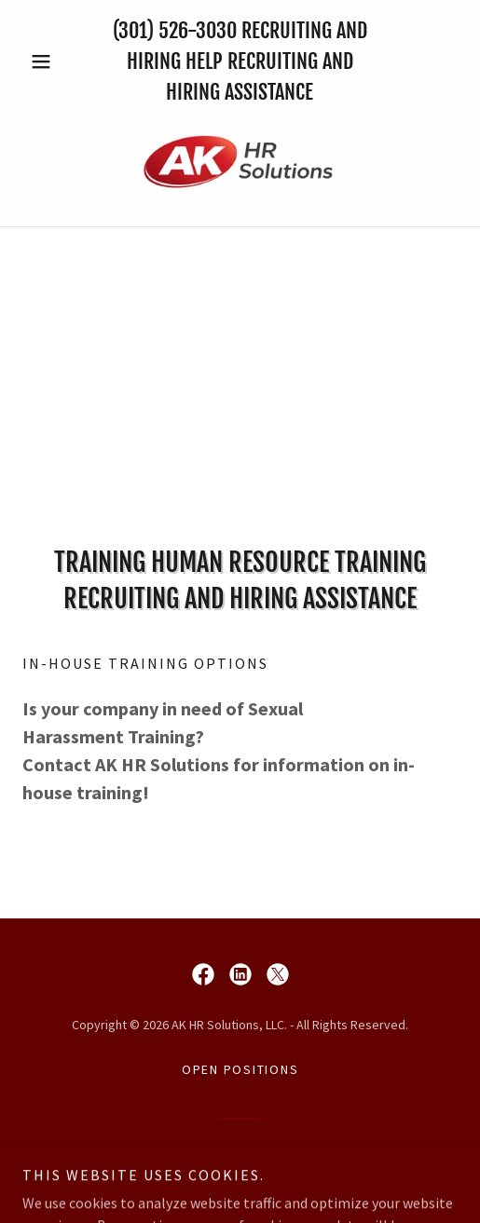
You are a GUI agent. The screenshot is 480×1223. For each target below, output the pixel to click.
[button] (55, 61)
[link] (240, 163)
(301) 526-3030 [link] (175, 30)
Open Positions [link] (240, 1069)
